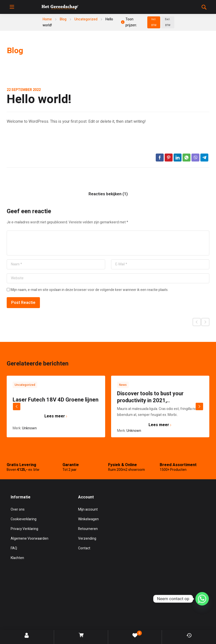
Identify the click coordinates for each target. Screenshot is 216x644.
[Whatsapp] (202, 599)
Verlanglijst (135, 637)
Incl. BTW (153, 22)
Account (27, 638)
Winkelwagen (81, 638)
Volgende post (205, 322)
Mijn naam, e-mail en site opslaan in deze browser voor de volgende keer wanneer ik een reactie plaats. (89, 289)
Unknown (29, 428)
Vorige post (197, 322)
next (199, 406)
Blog (63, 19)
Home (47, 19)
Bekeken (189, 638)
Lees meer (55, 416)
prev (17, 406)
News (123, 385)
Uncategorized (85, 19)
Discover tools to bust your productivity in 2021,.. (150, 397)
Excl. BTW (167, 22)
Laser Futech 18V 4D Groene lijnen (55, 400)
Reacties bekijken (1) (108, 194)
